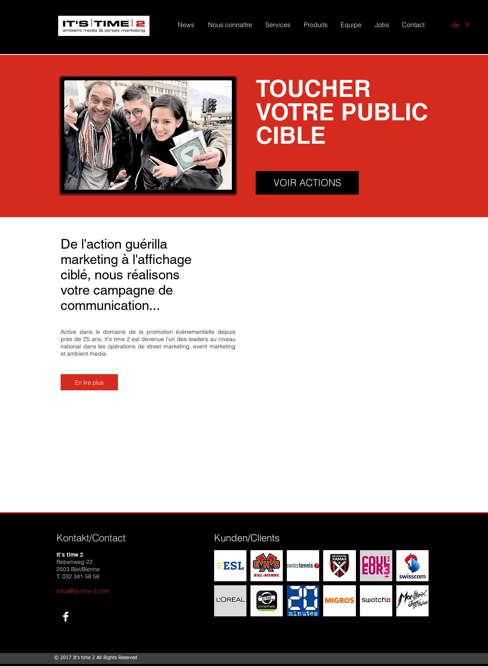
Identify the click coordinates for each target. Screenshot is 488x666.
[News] (185, 24)
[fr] (467, 25)
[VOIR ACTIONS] (307, 183)
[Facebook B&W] (66, 616)
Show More (321, 625)
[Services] (277, 25)
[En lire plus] (89, 382)
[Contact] (413, 25)
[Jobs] (382, 25)
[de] (455, 25)
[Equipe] (351, 25)
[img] (230, 565)
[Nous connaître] (230, 25)
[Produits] (316, 25)
